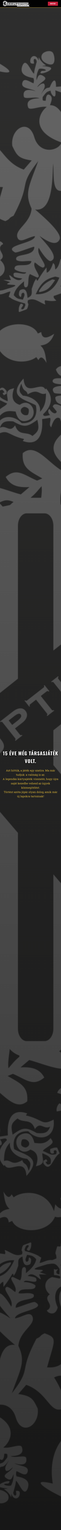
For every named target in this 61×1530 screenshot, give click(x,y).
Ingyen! (53, 4)
